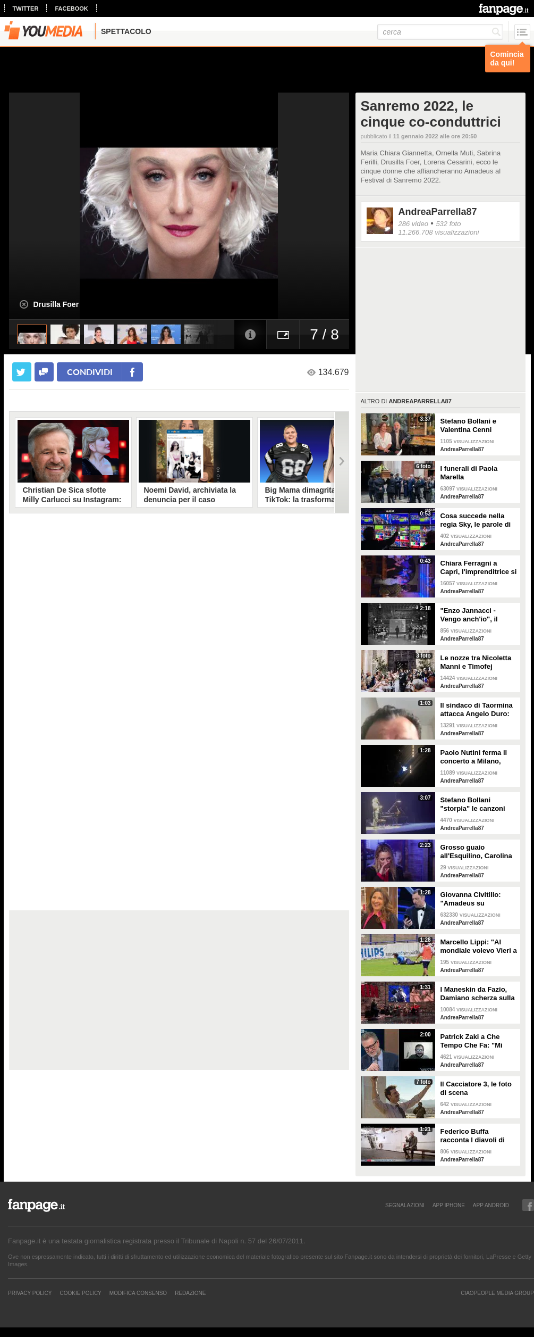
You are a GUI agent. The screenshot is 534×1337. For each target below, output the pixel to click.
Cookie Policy (80, 1293)
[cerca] (440, 32)
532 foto (448, 224)
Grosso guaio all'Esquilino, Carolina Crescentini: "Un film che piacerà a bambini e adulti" (476, 851)
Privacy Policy (30, 1293)
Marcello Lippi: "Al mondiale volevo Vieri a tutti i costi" (478, 946)
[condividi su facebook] (44, 371)
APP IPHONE (449, 1205)
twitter (26, 8)
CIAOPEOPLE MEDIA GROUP (497, 1293)
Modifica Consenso (138, 1293)
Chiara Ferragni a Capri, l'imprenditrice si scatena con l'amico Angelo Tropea (478, 567)
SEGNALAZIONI (405, 1205)
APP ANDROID (491, 1205)
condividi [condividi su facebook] (90, 372)
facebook (71, 8)
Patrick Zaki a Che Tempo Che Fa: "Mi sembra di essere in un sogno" (477, 1041)
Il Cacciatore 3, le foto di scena (476, 1088)
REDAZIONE (190, 1293)
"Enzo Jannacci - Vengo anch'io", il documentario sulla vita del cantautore (472, 615)
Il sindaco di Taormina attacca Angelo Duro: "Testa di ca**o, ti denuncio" (476, 709)
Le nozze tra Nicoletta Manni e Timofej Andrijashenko (476, 662)
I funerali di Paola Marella (469, 472)
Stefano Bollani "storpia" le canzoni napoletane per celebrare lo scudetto (475, 804)
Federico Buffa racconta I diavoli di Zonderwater (472, 1135)
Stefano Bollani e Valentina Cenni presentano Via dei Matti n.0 (471, 425)
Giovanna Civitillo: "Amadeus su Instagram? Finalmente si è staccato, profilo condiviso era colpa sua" (478, 899)
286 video (413, 224)
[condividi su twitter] (21, 371)
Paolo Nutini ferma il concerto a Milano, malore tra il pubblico (475, 757)
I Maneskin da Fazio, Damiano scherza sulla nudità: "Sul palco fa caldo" (477, 993)
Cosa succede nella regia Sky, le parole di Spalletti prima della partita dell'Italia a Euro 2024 (478, 520)
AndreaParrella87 (438, 211)
